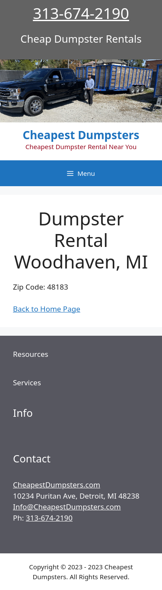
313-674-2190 (81, 13)
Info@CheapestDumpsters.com (67, 507)
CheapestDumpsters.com (56, 485)
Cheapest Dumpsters (81, 135)
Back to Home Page (46, 309)
